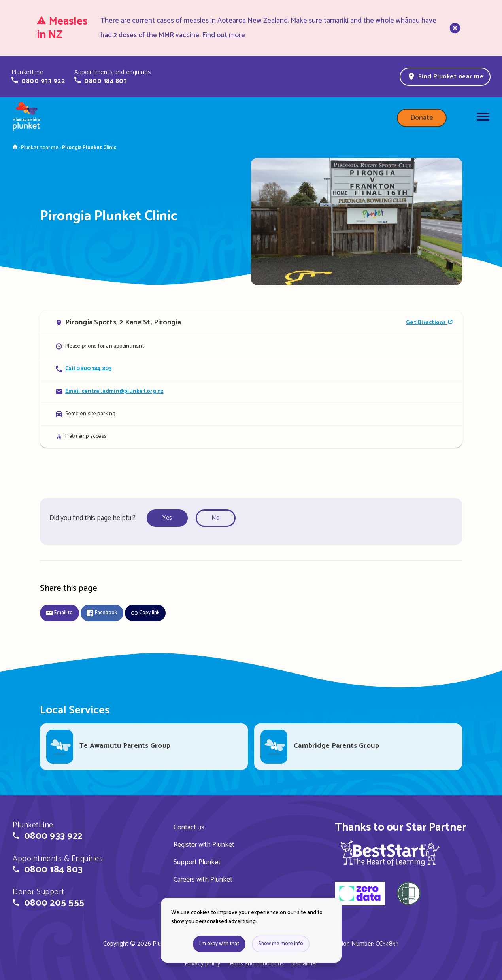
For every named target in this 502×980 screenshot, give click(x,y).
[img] (390, 853)
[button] (38, 77)
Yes (167, 518)
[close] (454, 28)
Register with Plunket (204, 845)
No (215, 518)
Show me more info (280, 944)
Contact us (189, 827)
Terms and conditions (255, 963)
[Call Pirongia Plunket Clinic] (251, 369)
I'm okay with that (219, 944)
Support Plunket (197, 862)
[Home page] (26, 118)
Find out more (223, 35)
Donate (421, 118)
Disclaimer (303, 963)
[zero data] (360, 895)
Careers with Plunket (203, 879)
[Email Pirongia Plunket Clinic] (251, 391)
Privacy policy (202, 963)
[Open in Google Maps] (251, 322)
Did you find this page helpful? (92, 518)
